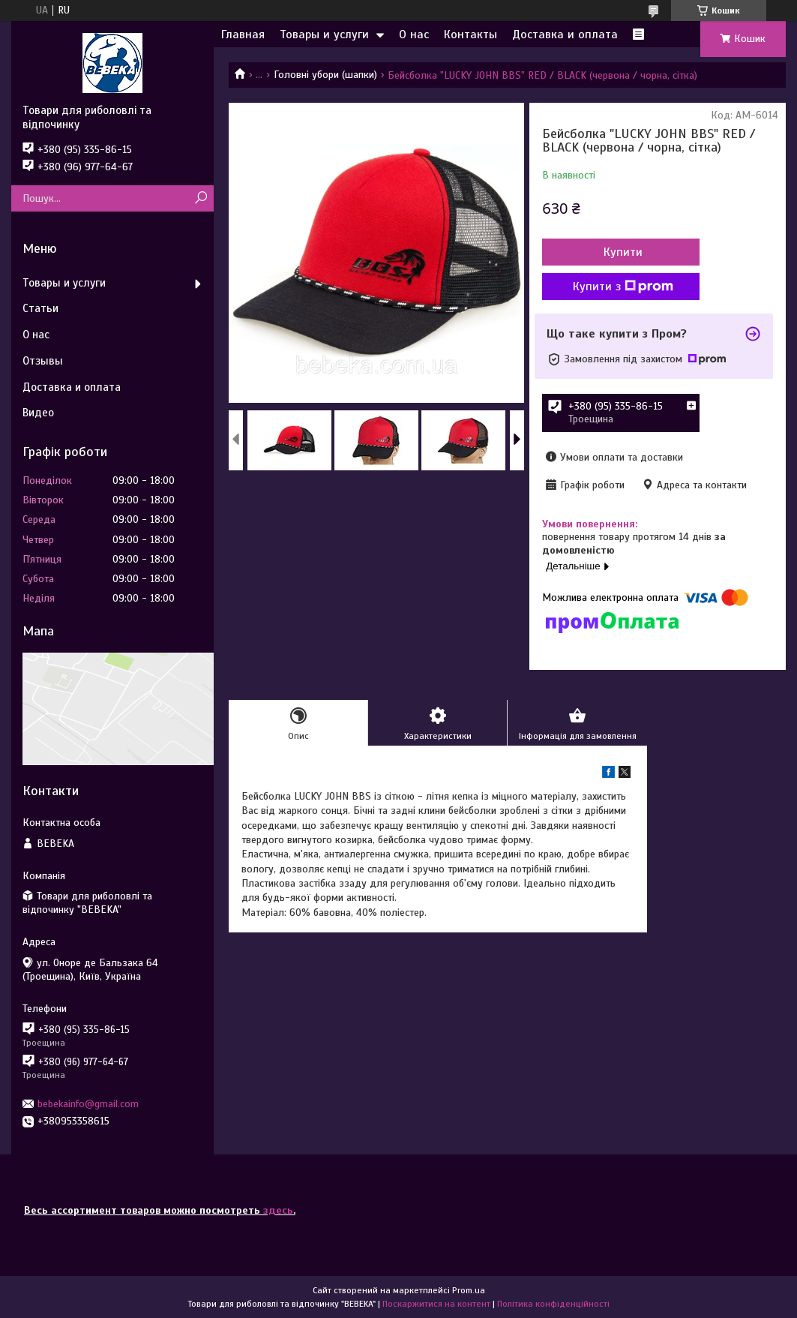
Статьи (40, 308)
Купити (623, 252)
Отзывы (42, 361)
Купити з (623, 286)
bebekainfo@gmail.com (88, 1103)
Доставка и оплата (565, 34)
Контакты (470, 34)
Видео (38, 412)
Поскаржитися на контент (436, 1303)
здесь (278, 1210)
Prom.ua (468, 1290)
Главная (243, 34)
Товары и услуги (324, 34)
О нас (414, 34)
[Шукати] (200, 198)
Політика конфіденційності (553, 1303)
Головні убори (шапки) (325, 74)
